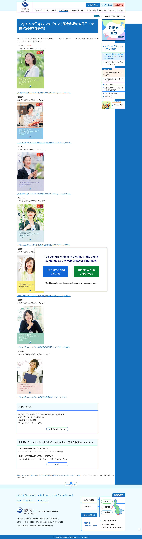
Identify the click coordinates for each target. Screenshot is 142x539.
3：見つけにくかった (60, 459)
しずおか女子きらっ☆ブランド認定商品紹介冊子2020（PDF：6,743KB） (44, 245)
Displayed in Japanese (86, 271)
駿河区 (107, 507)
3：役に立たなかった (55, 452)
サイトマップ (44, 500)
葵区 (106, 501)
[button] (93, 5)
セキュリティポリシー (25, 500)
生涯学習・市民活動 (44, 475)
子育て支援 (108, 96)
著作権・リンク (45, 495)
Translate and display (55, 271)
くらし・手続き (110, 84)
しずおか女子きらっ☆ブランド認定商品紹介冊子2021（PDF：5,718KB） (44, 194)
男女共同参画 (55, 475)
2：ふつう (39, 452)
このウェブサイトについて (27, 495)
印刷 (98, 16)
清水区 (107, 512)
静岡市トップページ (22, 475)
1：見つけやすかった (28, 459)
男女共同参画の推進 (111, 93)
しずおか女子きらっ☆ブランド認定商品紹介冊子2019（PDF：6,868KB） (44, 296)
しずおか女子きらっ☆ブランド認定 (114, 47)
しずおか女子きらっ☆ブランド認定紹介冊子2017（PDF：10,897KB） (42, 397)
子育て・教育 (33, 475)
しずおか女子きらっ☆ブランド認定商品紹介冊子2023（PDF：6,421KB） (44, 93)
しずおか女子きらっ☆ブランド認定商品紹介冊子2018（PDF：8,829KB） (44, 347)
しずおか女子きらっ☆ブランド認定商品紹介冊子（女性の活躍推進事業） (114, 56)
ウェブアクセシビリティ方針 (63, 495)
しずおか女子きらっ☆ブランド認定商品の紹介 (114, 63)
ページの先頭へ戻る (71, 484)
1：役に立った (25, 452)
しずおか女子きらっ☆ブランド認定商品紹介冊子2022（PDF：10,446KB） (44, 142)
